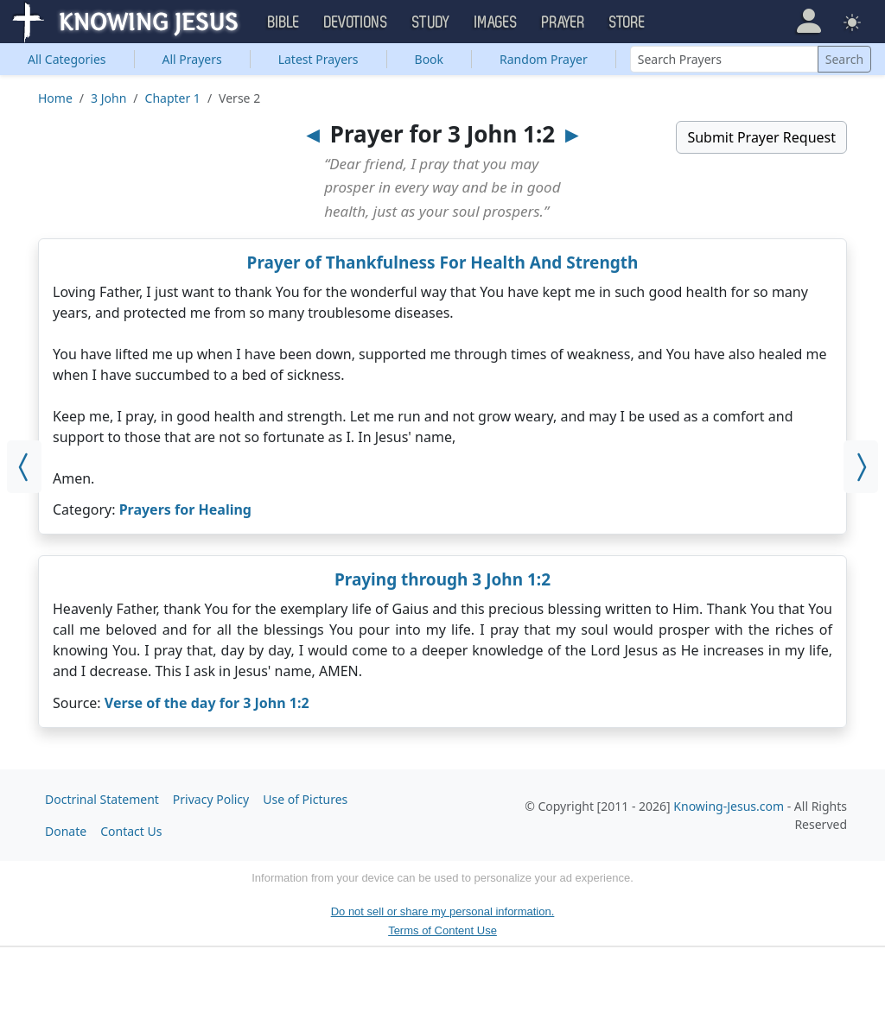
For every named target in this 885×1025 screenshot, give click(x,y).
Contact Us (131, 831)
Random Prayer (544, 59)
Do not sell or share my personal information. (443, 911)
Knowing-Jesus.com (728, 806)
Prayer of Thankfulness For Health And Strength (443, 262)
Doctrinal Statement (102, 799)
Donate (65, 831)
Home (55, 98)
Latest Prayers (318, 59)
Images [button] (496, 22)
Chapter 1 (173, 98)
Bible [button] (284, 22)
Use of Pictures (305, 799)
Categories (67, 59)
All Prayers (192, 59)
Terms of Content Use (442, 930)
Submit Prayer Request (761, 137)
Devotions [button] (356, 22)
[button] (808, 21)
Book (429, 59)
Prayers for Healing (185, 509)
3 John (108, 98)
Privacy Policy (211, 799)
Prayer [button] (563, 22)
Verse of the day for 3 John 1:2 (207, 702)
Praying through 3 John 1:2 (442, 579)
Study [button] (431, 22)
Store (627, 22)
